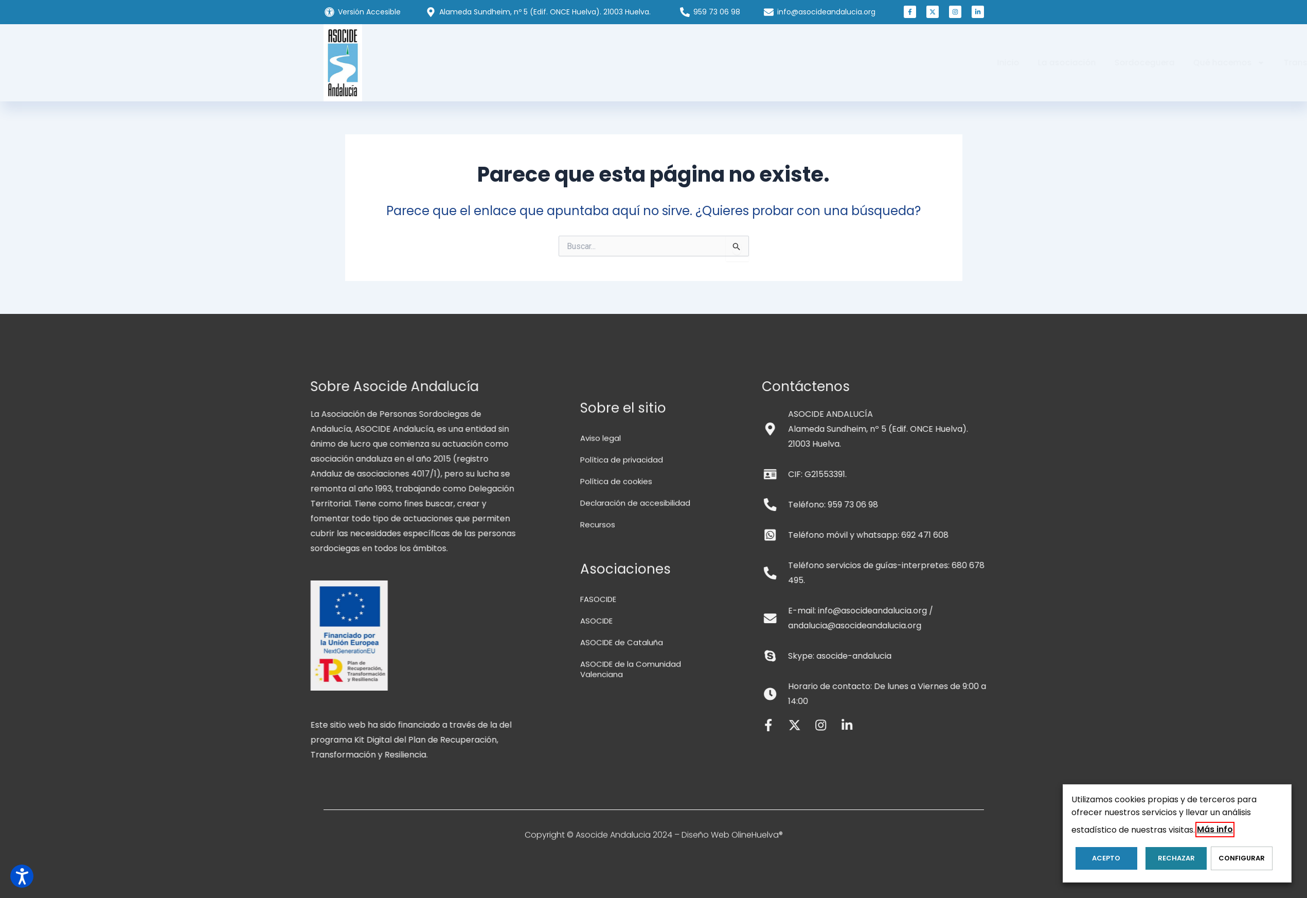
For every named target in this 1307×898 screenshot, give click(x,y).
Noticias (922, 62)
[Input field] (737, 248)
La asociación (550, 62)
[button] (910, 15)
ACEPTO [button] (1102, 862)
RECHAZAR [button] (1167, 862)
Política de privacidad (624, 763)
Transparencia (797, 62)
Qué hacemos (712, 63)
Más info (1215, 833)
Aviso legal (601, 742)
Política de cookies (618, 785)
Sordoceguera (628, 62)
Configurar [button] (1233, 862)
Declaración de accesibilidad (638, 807)
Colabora (867, 62)
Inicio (491, 62)
